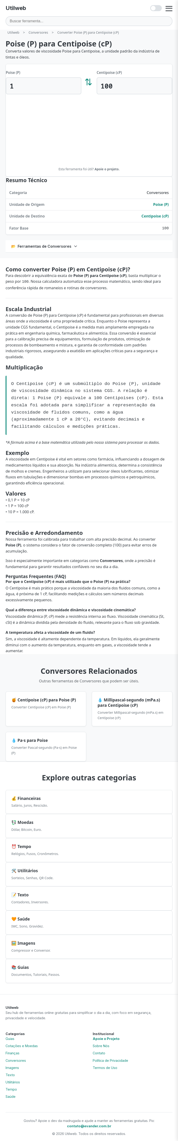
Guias (10, 1038)
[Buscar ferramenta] (89, 21)
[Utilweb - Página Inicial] (16, 8)
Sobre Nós (101, 1045)
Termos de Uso (105, 1067)
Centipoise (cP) (109, 72)
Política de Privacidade (110, 1060)
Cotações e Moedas (22, 1045)
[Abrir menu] (168, 8)
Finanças (12, 1052)
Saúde (11, 1096)
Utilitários (13, 1081)
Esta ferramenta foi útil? (88, 169)
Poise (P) (13, 72)
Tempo (11, 1088)
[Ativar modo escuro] (156, 8)
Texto (10, 1074)
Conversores (16, 1060)
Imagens (12, 1067)
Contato (99, 1052)
